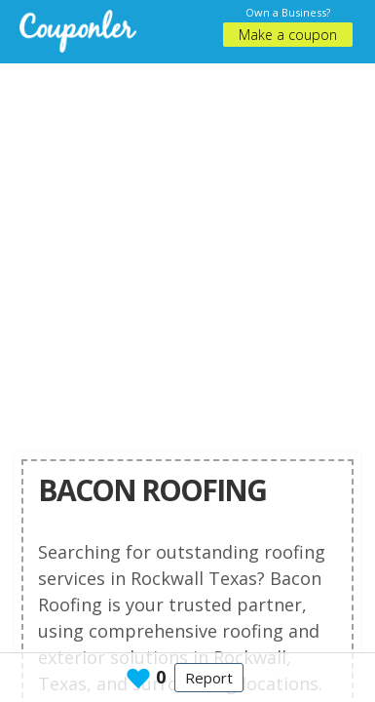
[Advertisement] (182, 246)
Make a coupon (288, 34)
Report (209, 677)
